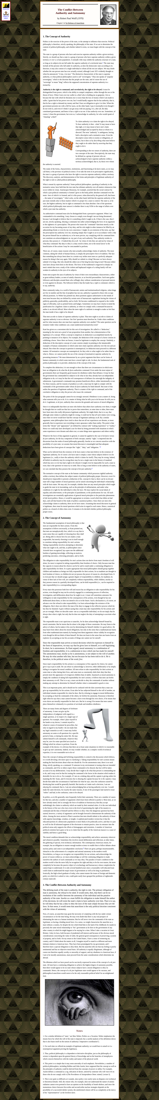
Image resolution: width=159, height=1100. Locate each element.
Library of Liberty (6, 16)
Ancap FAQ (6, 8)
